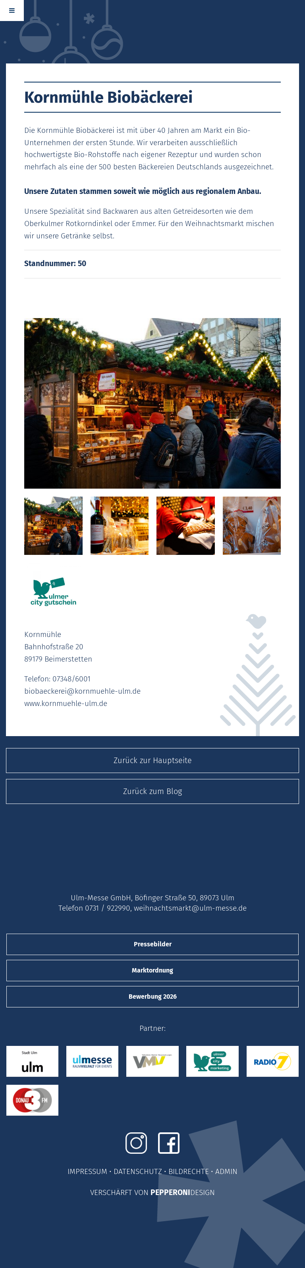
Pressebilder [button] (153, 944)
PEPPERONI (170, 1192)
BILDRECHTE (188, 1171)
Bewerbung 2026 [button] (153, 996)
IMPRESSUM (87, 1171)
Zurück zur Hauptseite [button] (153, 760)
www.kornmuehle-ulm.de (65, 703)
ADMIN (226, 1171)
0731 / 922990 (107, 908)
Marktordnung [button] (152, 970)
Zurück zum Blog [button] (152, 791)
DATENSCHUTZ (138, 1171)
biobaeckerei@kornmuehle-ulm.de (82, 691)
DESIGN (202, 1192)
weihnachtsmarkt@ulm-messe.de (190, 908)
